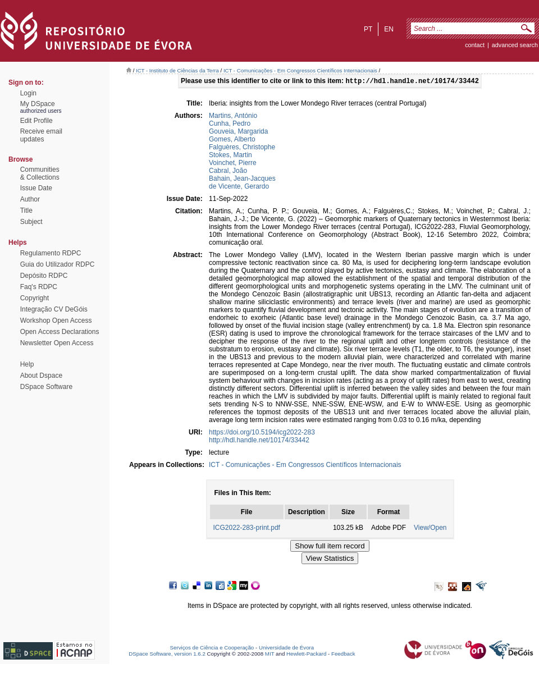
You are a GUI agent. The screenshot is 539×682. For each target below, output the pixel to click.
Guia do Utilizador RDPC (57, 264)
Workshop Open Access (56, 320)
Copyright (34, 298)
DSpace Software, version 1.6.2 (167, 655)
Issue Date (36, 188)
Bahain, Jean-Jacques (242, 180)
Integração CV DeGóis (54, 309)
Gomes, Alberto (232, 140)
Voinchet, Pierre (233, 164)
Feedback (343, 655)
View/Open (430, 529)
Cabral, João (228, 172)
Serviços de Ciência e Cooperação (212, 649)
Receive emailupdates (41, 135)
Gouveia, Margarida (238, 132)
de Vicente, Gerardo (239, 187)
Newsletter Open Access (57, 343)
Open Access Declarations (59, 332)
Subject (31, 222)
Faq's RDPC (38, 287)
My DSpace (37, 104)
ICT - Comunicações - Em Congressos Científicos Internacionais (300, 70)
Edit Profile (36, 121)
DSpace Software (46, 387)
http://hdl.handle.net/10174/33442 (259, 441)
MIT (270, 655)
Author (30, 199)
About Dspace (41, 375)
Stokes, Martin (230, 156)
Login (28, 93)
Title (26, 210)
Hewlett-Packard (306, 655)
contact (475, 45)
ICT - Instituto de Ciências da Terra (177, 70)
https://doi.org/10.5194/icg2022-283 (262, 433)
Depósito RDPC (44, 276)
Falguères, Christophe (242, 148)
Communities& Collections (40, 173)
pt (368, 29)
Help (27, 364)
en (389, 29)
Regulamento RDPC (50, 253)
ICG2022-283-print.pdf (246, 529)
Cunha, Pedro (229, 125)
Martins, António (233, 117)
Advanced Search (515, 45)
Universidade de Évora (286, 649)
